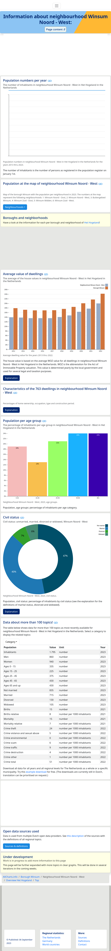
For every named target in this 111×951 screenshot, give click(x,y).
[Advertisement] (55, 54)
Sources (82, 937)
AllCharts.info (10, 876)
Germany (47, 941)
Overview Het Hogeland (19, 880)
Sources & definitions (16, 846)
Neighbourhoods (14, 207)
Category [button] (10, 641)
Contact (82, 944)
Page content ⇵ (55, 29)
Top (37, 880)
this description (75, 835)
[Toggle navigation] (57, 6)
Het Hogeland (91, 222)
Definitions (84, 941)
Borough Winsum (30, 876)
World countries (51, 944)
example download (36, 771)
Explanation (11, 378)
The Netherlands (51, 937)
